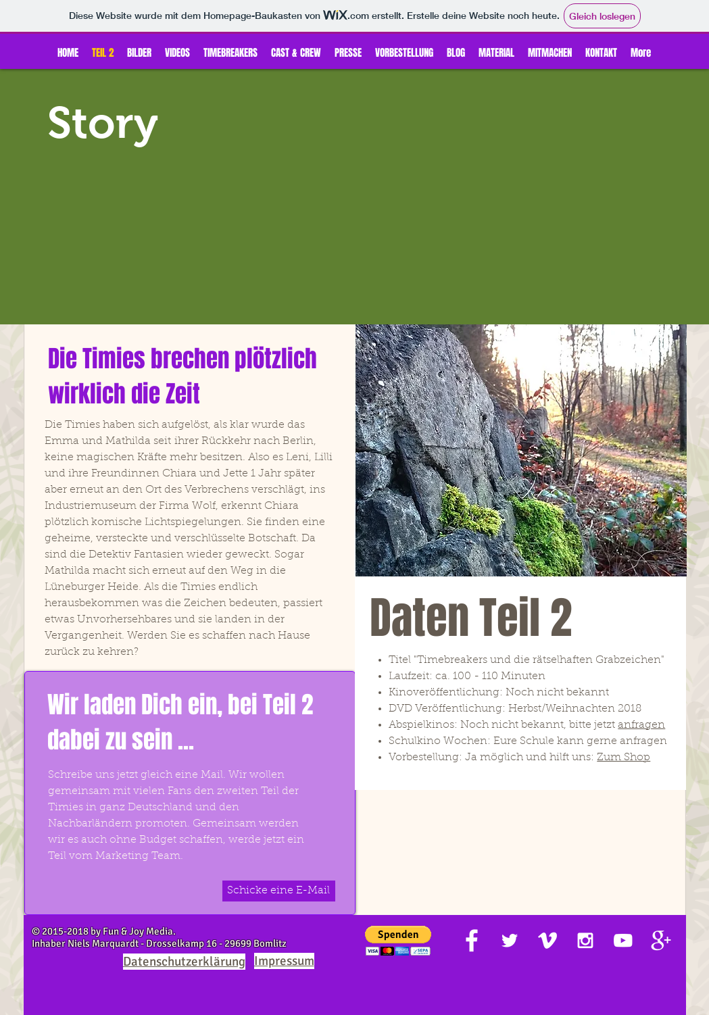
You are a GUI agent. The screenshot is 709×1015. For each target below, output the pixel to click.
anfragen (641, 725)
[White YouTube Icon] (623, 940)
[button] (398, 941)
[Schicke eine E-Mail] (278, 891)
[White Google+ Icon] (661, 940)
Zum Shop (623, 757)
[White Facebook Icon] (472, 940)
